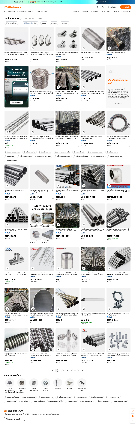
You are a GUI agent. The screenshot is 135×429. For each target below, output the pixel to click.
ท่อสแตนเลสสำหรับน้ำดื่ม (55, 401)
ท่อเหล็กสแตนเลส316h (80, 397)
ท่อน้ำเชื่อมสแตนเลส (45, 152)
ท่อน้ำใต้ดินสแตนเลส (11, 160)
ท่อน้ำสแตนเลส (9, 156)
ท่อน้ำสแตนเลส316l (112, 152)
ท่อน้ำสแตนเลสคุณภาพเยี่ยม (62, 152)
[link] (132, 411)
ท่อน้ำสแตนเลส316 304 (113, 397)
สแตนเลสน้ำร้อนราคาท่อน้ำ (95, 152)
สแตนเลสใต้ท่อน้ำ (79, 152)
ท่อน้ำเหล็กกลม (23, 401)
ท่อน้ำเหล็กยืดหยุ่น (10, 401)
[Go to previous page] (52, 370)
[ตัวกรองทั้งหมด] (11, 23)
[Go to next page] (82, 370)
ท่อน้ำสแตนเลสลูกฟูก (86, 401)
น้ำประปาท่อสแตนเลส (102, 401)
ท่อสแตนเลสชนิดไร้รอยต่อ (119, 401)
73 (78, 370)
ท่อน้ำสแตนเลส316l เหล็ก (115, 156)
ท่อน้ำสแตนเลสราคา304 (64, 397)
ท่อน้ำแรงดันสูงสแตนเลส (25, 156)
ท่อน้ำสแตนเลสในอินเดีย (81, 156)
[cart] (106, 7)
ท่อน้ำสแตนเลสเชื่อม (29, 152)
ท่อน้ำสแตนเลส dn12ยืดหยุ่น (62, 156)
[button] (32, 48)
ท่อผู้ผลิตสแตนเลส (71, 401)
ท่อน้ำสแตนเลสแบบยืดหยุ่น (12, 152)
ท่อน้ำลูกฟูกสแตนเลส (97, 397)
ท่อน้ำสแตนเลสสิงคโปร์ (97, 156)
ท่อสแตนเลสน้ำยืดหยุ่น (38, 401)
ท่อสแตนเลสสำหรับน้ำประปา (43, 156)
